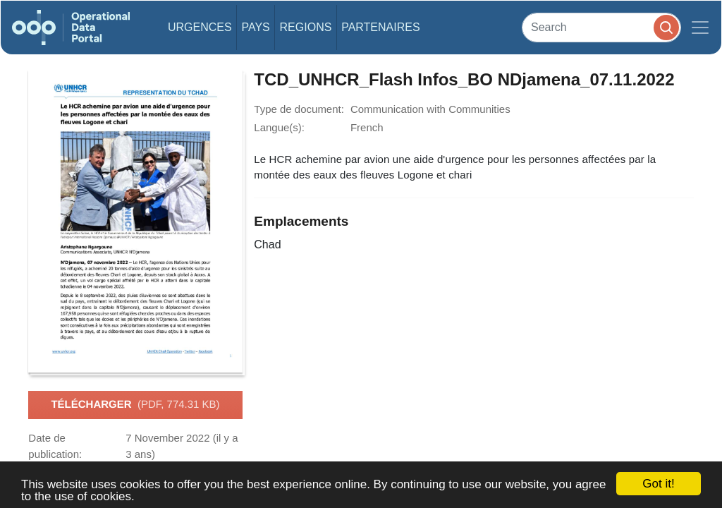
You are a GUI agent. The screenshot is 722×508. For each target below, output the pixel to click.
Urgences (200, 27)
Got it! (658, 483)
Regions (306, 27)
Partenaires (380, 27)
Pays (255, 27)
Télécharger (135, 405)
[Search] (601, 27)
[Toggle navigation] (700, 27)
